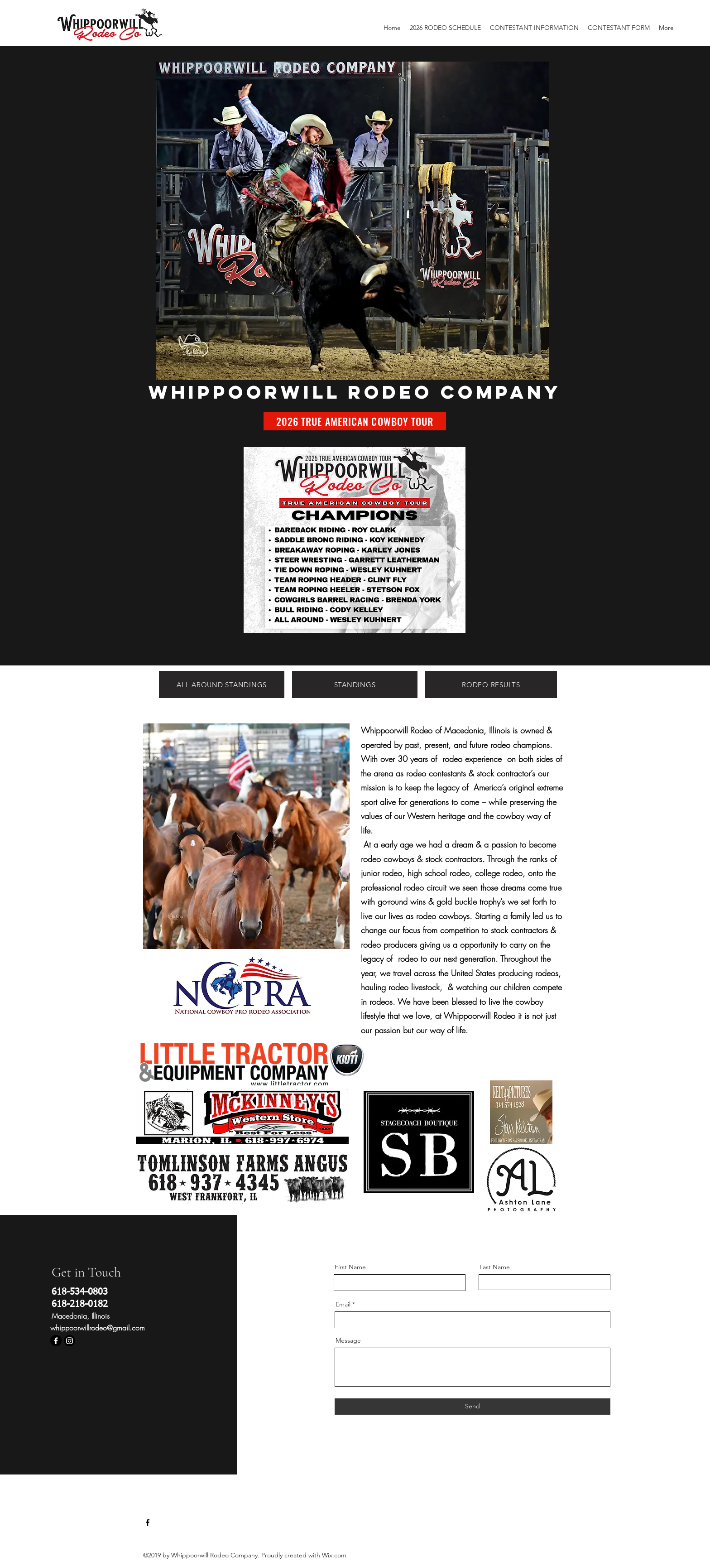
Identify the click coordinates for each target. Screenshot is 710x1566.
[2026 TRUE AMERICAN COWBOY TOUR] (355, 421)
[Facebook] (56, 1340)
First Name (350, 1267)
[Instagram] (69, 1340)
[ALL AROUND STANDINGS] (221, 684)
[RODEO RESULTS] (491, 684)
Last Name (495, 1267)
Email (343, 1304)
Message (348, 1340)
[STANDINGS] (354, 684)
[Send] (472, 1406)
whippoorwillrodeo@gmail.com (97, 1328)
